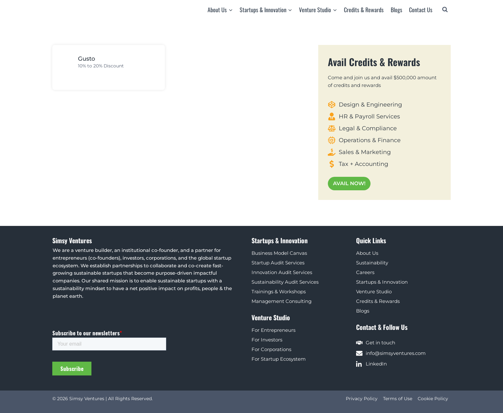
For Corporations (271, 349)
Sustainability (372, 262)
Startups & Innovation (382, 282)
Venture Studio (374, 291)
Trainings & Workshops (279, 291)
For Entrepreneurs (273, 330)
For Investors (267, 339)
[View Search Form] (445, 9)
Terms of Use (397, 398)
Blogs (396, 9)
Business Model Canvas (279, 253)
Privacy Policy (362, 398)
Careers (365, 272)
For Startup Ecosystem (279, 359)
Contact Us (420, 9)
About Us (367, 253)
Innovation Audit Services (282, 272)
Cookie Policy (433, 398)
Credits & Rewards (364, 9)
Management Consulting (281, 301)
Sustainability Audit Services (285, 282)
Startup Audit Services (278, 262)
